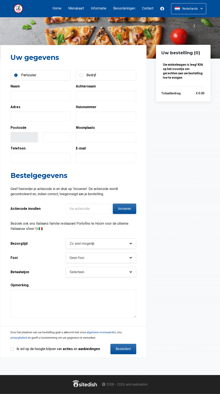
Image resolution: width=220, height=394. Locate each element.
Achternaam (86, 86)
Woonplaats (85, 128)
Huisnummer (86, 107)
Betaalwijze (20, 272)
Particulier (28, 75)
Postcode (18, 128)
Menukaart (76, 8)
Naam (15, 86)
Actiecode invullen (26, 209)
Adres (15, 107)
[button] (101, 243)
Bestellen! (123, 349)
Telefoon (18, 148)
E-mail (81, 148)
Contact (147, 8)
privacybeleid (19, 337)
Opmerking (20, 285)
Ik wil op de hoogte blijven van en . (59, 349)
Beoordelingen (124, 8)
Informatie (98, 8)
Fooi (14, 258)
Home (58, 8)
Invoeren (124, 209)
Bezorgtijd (19, 243)
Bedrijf (91, 75)
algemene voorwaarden (101, 332)
